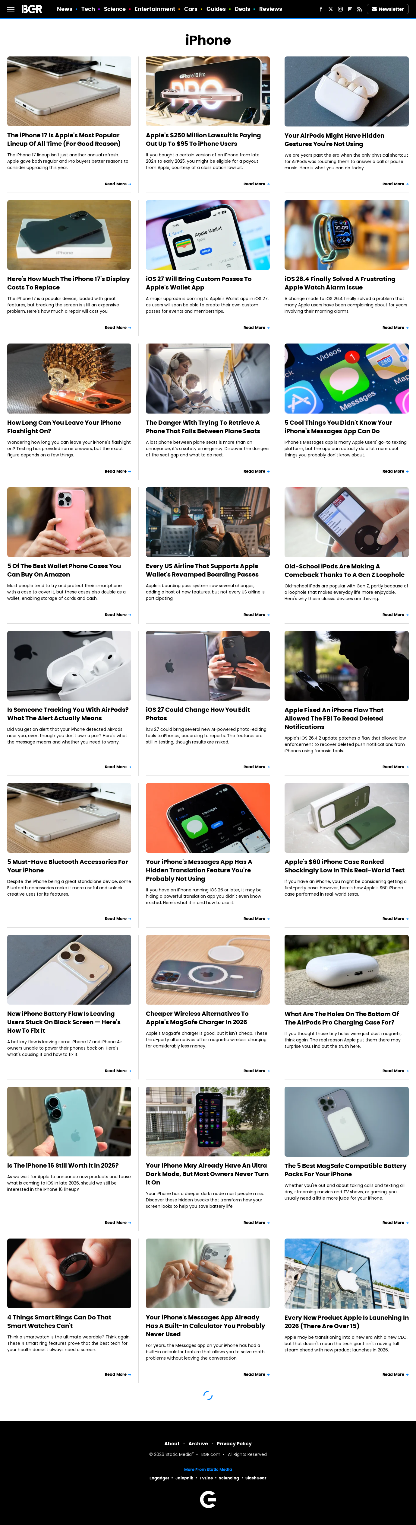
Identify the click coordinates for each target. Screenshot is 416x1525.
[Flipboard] (350, 9)
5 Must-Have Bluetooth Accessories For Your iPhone (67, 866)
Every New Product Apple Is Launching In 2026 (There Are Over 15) (347, 1322)
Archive (198, 1443)
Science (115, 8)
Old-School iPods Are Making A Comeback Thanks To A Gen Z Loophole (345, 570)
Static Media (178, 1454)
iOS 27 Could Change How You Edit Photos (198, 714)
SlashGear (255, 1478)
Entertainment (155, 8)
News (64, 8)
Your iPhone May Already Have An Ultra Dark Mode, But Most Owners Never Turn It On (207, 1174)
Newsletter (388, 9)
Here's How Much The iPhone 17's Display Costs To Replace (68, 283)
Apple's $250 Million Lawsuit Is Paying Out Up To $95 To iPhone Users (203, 139)
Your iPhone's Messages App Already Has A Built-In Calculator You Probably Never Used (205, 1325)
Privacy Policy (234, 1443)
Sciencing (229, 1478)
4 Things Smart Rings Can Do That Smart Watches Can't (59, 1321)
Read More (116, 184)
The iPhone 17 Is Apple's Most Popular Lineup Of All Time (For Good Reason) (64, 139)
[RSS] (359, 9)
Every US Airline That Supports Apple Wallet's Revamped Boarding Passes (202, 570)
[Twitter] (330, 9)
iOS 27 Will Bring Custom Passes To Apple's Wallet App (199, 283)
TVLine (206, 1478)
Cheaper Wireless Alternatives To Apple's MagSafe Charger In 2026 (197, 1018)
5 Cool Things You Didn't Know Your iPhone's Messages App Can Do (338, 427)
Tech (88, 8)
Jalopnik (184, 1478)
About (172, 1443)
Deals (243, 8)
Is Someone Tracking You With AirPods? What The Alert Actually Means (68, 714)
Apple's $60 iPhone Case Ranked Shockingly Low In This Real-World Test (345, 866)
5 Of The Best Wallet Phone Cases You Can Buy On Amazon (64, 570)
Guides (216, 8)
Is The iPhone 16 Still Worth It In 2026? (63, 1165)
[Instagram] (340, 9)
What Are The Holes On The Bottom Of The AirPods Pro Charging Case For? (342, 1018)
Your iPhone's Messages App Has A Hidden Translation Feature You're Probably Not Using (199, 870)
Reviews (270, 8)
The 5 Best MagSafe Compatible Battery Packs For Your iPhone (346, 1170)
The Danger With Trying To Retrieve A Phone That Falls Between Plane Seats (203, 427)
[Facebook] (321, 9)
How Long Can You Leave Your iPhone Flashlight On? (64, 427)
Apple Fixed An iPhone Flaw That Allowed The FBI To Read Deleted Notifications (334, 718)
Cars (190, 8)
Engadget (159, 1478)
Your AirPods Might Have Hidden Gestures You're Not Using (334, 140)
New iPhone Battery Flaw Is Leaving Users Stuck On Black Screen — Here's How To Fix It (64, 1022)
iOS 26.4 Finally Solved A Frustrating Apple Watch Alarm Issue (340, 283)
